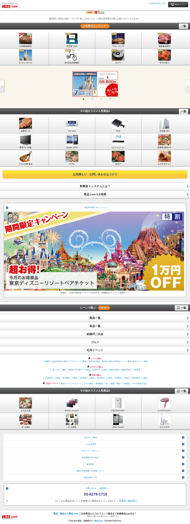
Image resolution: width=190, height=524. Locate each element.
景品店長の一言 (90, 477)
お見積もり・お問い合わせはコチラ (95, 174)
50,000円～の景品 (104, 378)
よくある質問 (90, 444)
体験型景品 (126, 370)
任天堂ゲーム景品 (82, 370)
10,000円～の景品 (52, 378)
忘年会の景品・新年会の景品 (101, 361)
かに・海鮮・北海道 (65, 370)
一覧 (183, 26)
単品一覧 (95, 326)
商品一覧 (95, 317)
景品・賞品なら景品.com (65, 513)
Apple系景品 (114, 370)
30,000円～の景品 (87, 378)
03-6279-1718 (95, 494)
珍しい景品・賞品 (112, 384)
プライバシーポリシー (90, 451)
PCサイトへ (178, 4)
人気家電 (136, 370)
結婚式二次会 (95, 334)
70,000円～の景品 (121, 378)
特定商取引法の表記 (90, 457)
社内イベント (95, 350)
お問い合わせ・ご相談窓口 (96, 488)
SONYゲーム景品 (99, 370)
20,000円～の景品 (70, 378)
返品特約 (90, 464)
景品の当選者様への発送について (90, 471)
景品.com (98, 521)
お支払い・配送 (90, 438)
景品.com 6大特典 (95, 194)
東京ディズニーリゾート (71, 384)
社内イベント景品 (140, 361)
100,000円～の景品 (139, 378)
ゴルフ (95, 342)
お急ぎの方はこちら (158, 3)
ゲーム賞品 (88, 384)
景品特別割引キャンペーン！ (96, 207)
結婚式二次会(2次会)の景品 (56, 361)
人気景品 (126, 384)
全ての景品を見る (139, 384)
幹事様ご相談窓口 (128, 501)
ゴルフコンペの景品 (78, 361)
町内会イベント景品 (122, 361)
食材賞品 (99, 384)
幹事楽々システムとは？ (95, 186)
